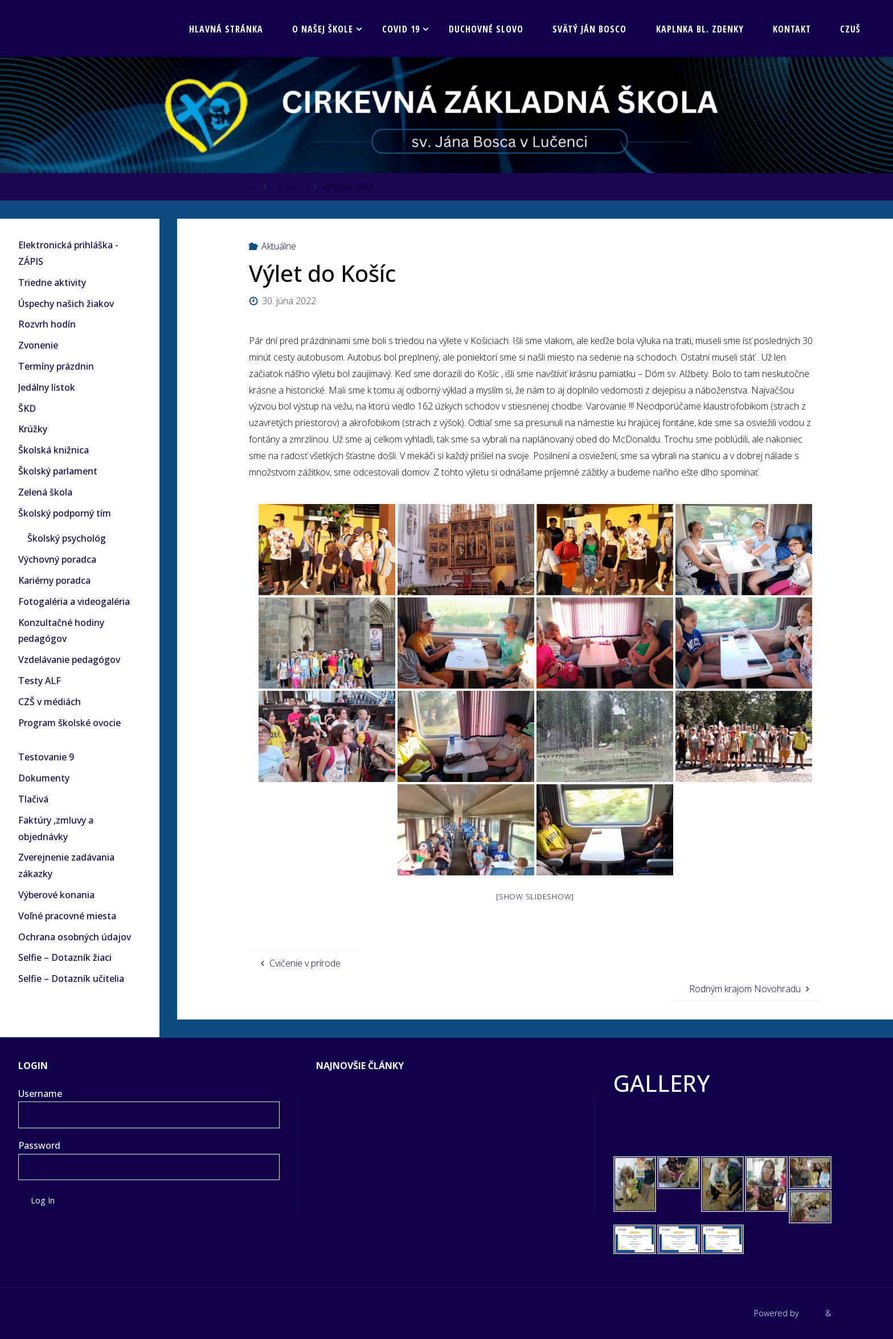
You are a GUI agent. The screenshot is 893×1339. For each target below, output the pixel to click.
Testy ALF (39, 680)
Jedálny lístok (46, 387)
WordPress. (853, 1313)
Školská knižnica (53, 450)
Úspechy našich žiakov (66, 303)
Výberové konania (56, 894)
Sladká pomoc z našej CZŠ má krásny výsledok (416, 1177)
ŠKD (27, 408)
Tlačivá (33, 799)
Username (40, 1093)
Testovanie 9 (46, 757)
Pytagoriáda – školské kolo (374, 1156)
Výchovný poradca (57, 559)
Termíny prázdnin (56, 366)
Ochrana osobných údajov (74, 937)
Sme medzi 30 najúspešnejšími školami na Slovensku (429, 1114)
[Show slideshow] (535, 896)
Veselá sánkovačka (357, 1093)
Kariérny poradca (54, 580)
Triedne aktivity (52, 282)
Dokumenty (43, 778)
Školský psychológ (66, 538)
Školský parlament (57, 471)
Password (39, 1145)
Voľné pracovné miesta (67, 916)
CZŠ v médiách (49, 701)
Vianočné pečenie (353, 1135)
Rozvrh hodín (47, 324)
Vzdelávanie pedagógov (69, 659)
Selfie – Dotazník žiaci (65, 957)
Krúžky (32, 429)
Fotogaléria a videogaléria (74, 601)
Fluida (809, 1313)
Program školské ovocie (69, 722)
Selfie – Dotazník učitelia (71, 978)
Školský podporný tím (64, 513)
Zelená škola (45, 492)
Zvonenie (38, 345)
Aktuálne (288, 186)
